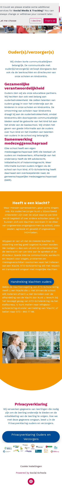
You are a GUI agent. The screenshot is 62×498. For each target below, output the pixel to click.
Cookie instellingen (31, 466)
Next (57, 348)
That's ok (50, 20)
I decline (36, 20)
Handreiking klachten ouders (31, 281)
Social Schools (38, 472)
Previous (5, 348)
